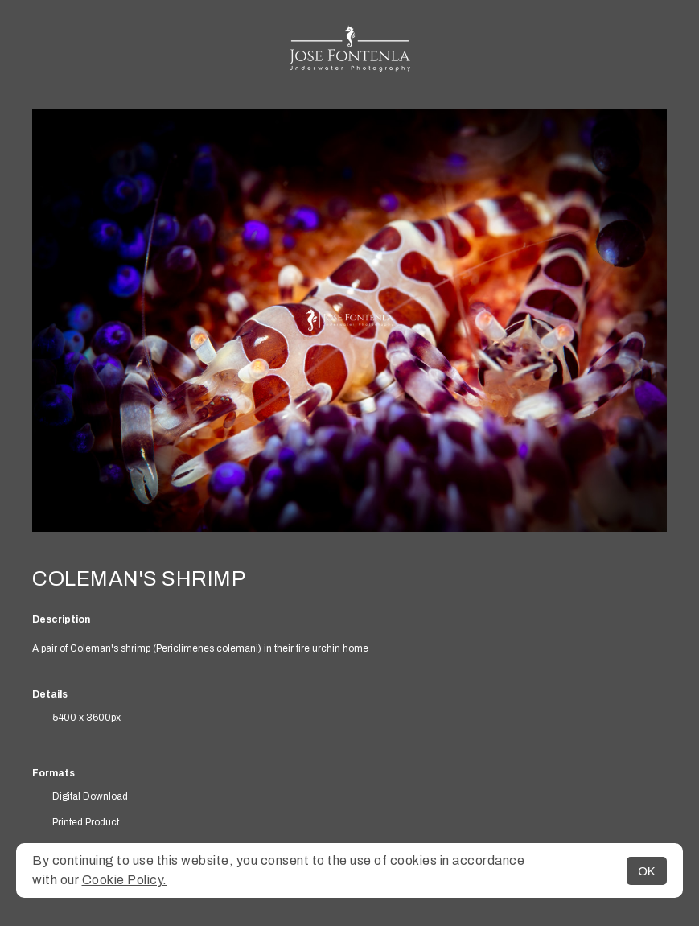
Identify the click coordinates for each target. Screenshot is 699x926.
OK (647, 871)
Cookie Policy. (124, 880)
